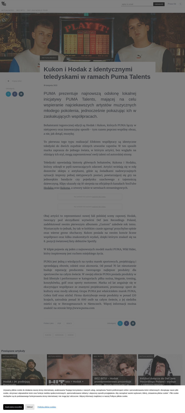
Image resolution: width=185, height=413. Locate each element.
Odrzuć (30, 407)
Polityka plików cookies (47, 407)
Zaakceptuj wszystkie (13, 407)
